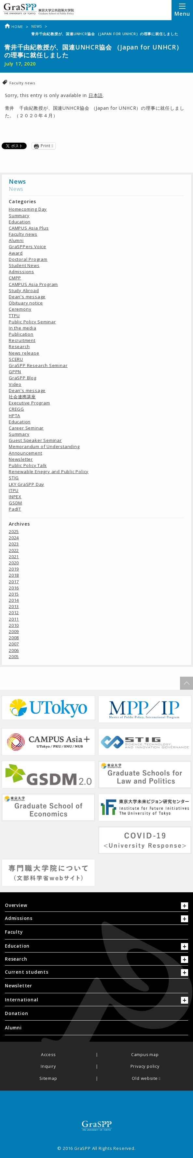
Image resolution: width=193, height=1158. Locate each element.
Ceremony (20, 309)
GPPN (15, 371)
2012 (14, 612)
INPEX (15, 497)
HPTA (14, 415)
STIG (14, 478)
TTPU (14, 315)
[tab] (96, 907)
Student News (24, 265)
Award (16, 253)
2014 (14, 600)
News (36, 26)
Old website (145, 1079)
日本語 (96, 95)
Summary (19, 216)
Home (13, 26)
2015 (14, 594)
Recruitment (22, 340)
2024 (14, 538)
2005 (14, 656)
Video (15, 384)
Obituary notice (26, 303)
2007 (14, 644)
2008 (14, 638)
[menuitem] (96, 932)
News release (24, 353)
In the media (22, 328)
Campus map (145, 1055)
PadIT (15, 509)
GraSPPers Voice (27, 246)
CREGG (16, 409)
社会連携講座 (22, 397)
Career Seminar (26, 428)
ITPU (14, 490)
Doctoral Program (28, 259)
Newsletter (21, 459)
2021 (14, 556)
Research (19, 346)
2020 (14, 563)
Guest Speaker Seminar (35, 440)
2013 (14, 606)
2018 (14, 575)
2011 (14, 619)
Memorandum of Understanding (44, 446)
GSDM (15, 503)
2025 (14, 531)
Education (20, 222)
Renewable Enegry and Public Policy (49, 471)
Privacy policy (145, 1067)
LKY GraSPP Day (26, 484)
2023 (14, 544)
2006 (14, 650)
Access (48, 1055)
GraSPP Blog (22, 378)
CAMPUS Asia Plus (29, 228)
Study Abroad (24, 290)
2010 (14, 625)
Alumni (16, 240)
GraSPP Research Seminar (38, 365)
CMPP (15, 278)
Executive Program (29, 403)
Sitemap (48, 1079)
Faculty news (22, 82)
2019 (14, 569)
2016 (14, 588)
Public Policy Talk (28, 465)
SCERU (16, 359)
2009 (14, 631)
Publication (21, 334)
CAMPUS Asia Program (33, 284)
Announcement (25, 453)
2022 (14, 550)
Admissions (21, 272)
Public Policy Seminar (32, 322)
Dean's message (27, 297)
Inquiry (48, 1067)
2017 (14, 582)
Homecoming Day (28, 209)
